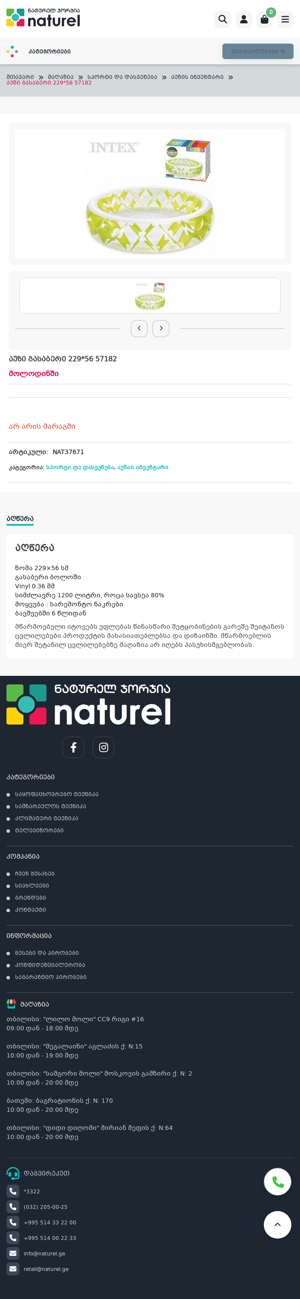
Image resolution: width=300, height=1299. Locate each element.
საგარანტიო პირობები (51, 978)
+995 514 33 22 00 (41, 1223)
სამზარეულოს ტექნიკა (50, 807)
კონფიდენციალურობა (50, 966)
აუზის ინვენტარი (197, 78)
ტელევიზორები (39, 831)
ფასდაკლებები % (258, 52)
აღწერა (20, 519)
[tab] (24, 516)
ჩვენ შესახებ (35, 874)
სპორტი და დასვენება (122, 78)
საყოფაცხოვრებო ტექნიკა (57, 795)
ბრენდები (30, 898)
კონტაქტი (30, 910)
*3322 (23, 1192)
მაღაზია (61, 78)
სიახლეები (32, 886)
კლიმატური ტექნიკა (46, 819)
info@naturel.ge (35, 1254)
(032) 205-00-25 (37, 1207)
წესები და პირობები (47, 953)
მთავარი (20, 78)
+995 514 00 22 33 (41, 1238)
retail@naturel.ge (37, 1269)
